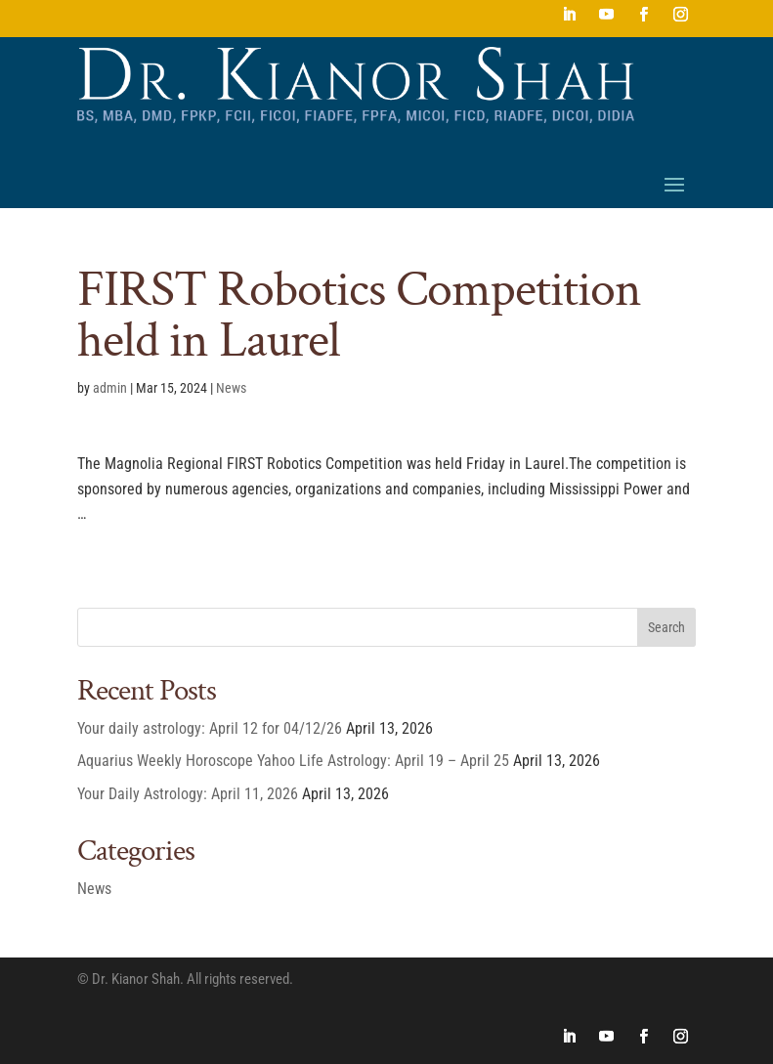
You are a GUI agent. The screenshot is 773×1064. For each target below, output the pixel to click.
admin (110, 388)
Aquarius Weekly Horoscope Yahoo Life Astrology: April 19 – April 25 (293, 760)
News (231, 388)
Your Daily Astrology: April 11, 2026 (187, 794)
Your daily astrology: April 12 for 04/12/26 (209, 728)
